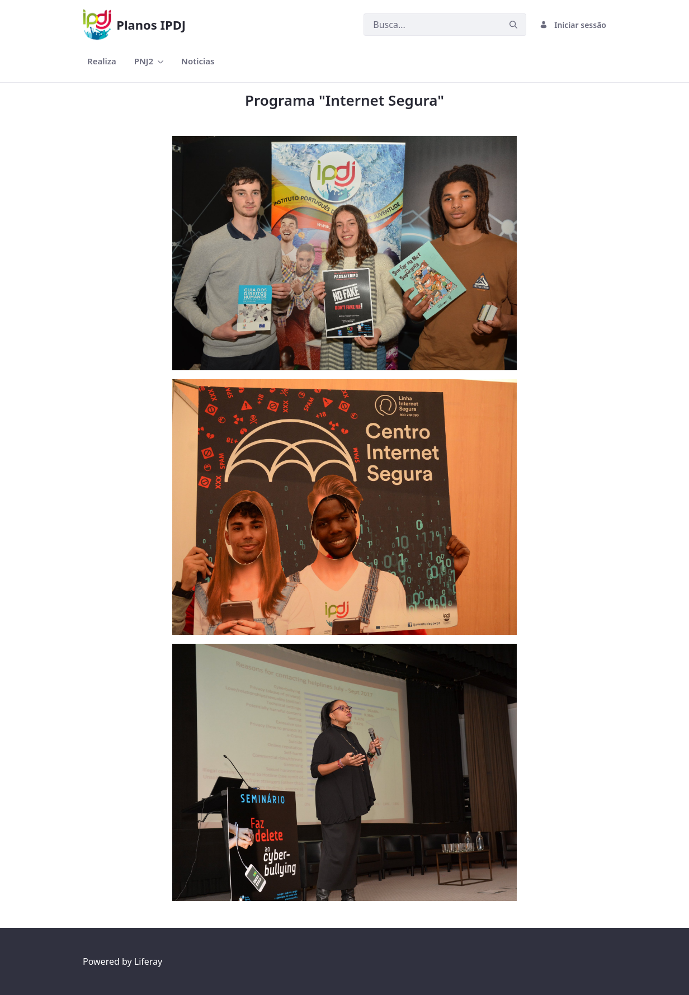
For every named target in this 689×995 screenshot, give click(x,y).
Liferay (148, 961)
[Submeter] (513, 25)
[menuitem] (102, 61)
